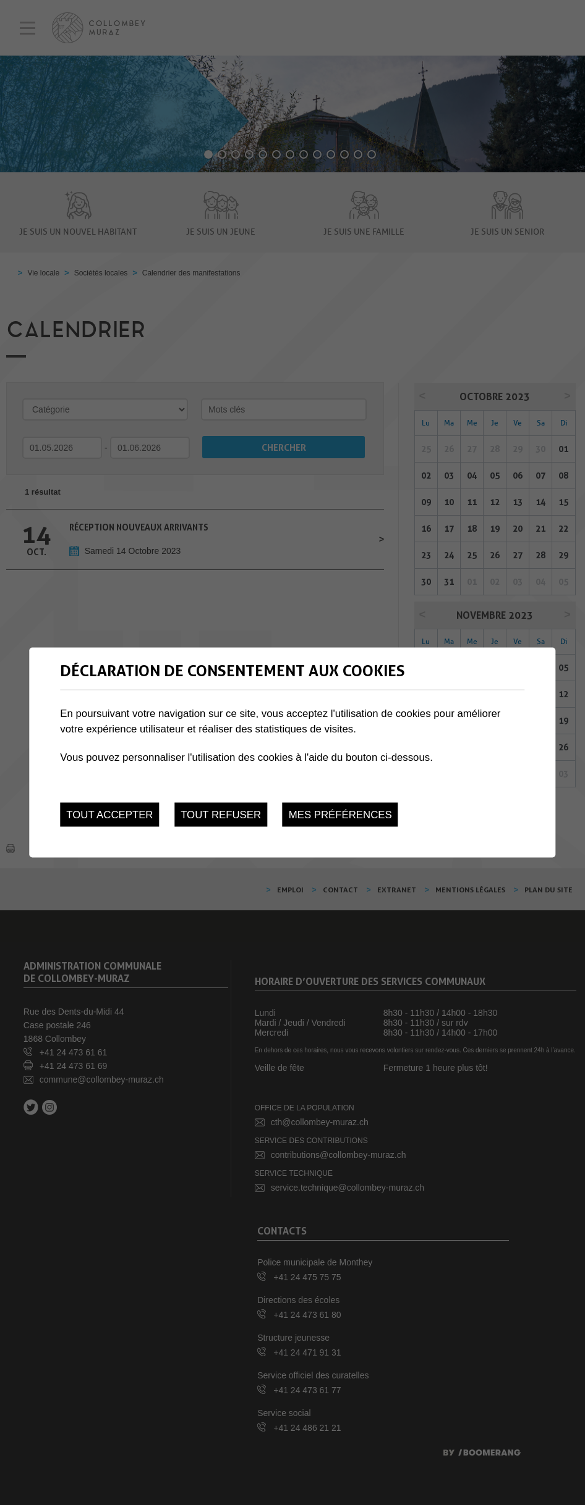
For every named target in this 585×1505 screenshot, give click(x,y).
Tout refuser (221, 815)
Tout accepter (109, 815)
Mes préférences (340, 815)
